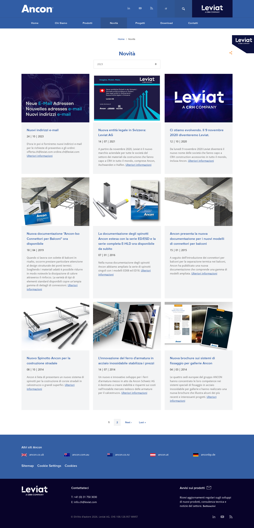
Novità (114, 22)
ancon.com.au (76, 454)
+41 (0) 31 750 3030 (85, 497)
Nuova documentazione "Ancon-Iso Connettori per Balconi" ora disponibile (53, 238)
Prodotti (87, 22)
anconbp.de (204, 454)
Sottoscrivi (209, 505)
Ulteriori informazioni (40, 156)
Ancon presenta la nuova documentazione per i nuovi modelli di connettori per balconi (197, 238)
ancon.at (159, 454)
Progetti (140, 22)
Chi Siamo (61, 22)
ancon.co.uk (32, 454)
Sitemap (27, 466)
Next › (128, 422)
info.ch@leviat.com (85, 502)
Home (34, 22)
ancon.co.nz (118, 454)
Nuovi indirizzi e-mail (43, 130)
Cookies (71, 466)
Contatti (193, 22)
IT (166, 8)
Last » (142, 422)
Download (166, 22)
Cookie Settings (49, 466)
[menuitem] (128, 8)
